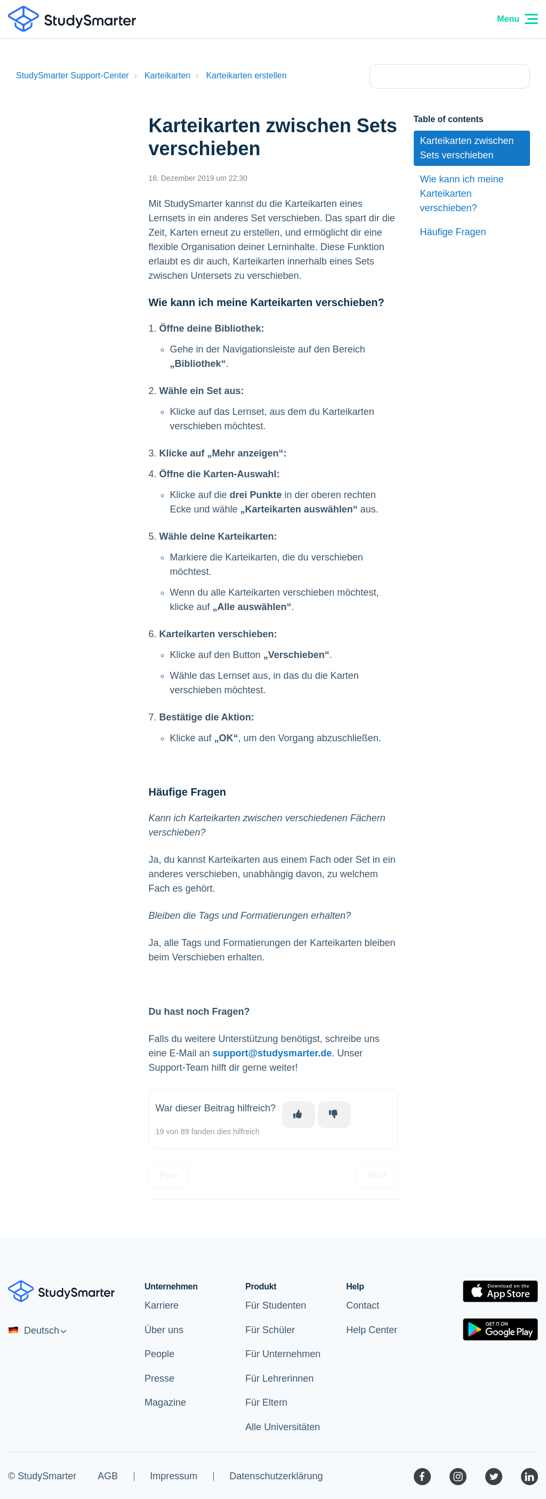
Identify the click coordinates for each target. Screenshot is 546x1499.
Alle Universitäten (282, 1427)
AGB (108, 1476)
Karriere (161, 1305)
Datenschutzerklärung (276, 1476)
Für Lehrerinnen (279, 1378)
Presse (159, 1378)
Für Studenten (275, 1305)
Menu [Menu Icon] (517, 19)
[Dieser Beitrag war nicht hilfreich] (334, 1114)
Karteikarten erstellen (246, 75)
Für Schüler (270, 1330)
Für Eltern (266, 1402)
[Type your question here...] (450, 76)
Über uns (163, 1330)
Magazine (165, 1402)
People (159, 1354)
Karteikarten (167, 75)
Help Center (371, 1330)
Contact (362, 1305)
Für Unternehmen (282, 1354)
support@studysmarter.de (272, 1053)
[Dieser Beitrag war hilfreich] (298, 1114)
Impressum (173, 1476)
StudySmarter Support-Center (72, 75)
